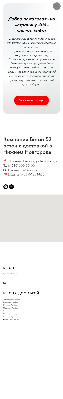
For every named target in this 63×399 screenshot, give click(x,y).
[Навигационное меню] (57, 6)
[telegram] (11, 186)
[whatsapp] (5, 186)
